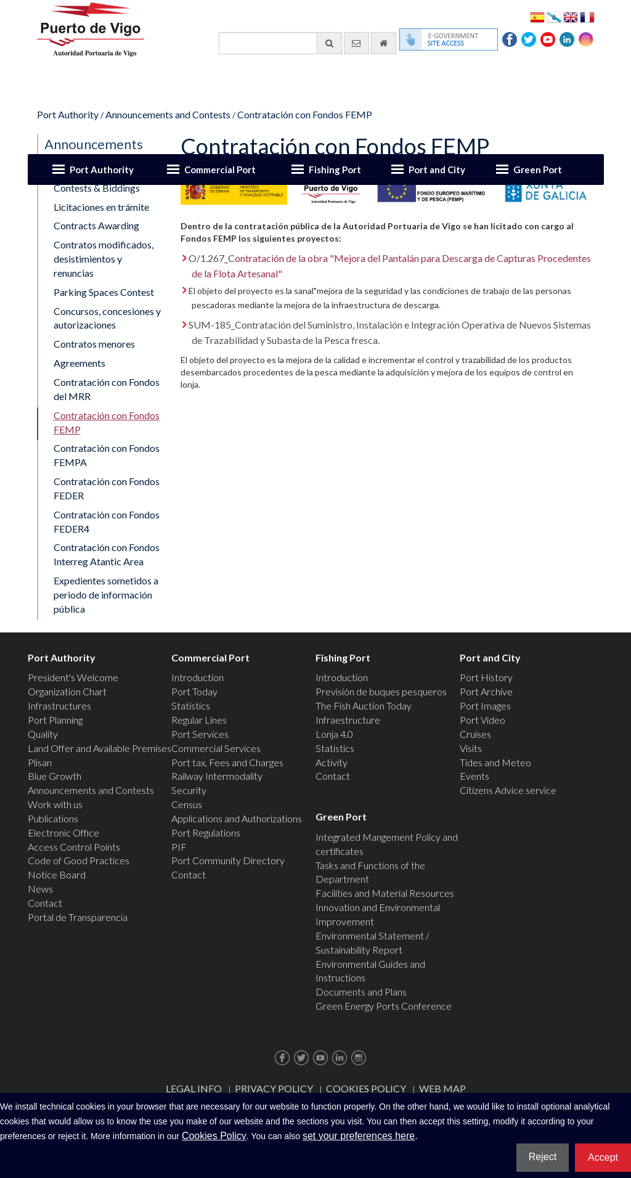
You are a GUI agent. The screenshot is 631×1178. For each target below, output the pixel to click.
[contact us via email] (356, 43)
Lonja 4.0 (334, 734)
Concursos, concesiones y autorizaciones (107, 318)
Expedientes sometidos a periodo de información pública (106, 595)
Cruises (475, 734)
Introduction (197, 677)
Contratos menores (94, 344)
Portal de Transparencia (78, 917)
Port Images (485, 705)
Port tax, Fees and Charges (227, 762)
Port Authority (102, 169)
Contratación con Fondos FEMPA (107, 455)
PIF (179, 847)
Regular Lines (199, 720)
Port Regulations (205, 832)
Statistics (190, 705)
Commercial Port (220, 169)
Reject (542, 1156)
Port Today (194, 691)
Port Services (200, 734)
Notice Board (57, 874)
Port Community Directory (228, 860)
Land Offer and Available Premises (99, 748)
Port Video (482, 720)
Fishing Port (335, 169)
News (40, 888)
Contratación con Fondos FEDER (107, 488)
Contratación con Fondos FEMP (304, 114)
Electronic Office (63, 832)
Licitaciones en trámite (101, 207)
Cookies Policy (366, 1088)
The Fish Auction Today (364, 705)
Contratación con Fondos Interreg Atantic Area (107, 554)
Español (537, 16)
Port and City (437, 169)
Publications (53, 818)
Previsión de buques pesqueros (381, 691)
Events (474, 776)
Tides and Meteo (495, 762)
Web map (442, 1088)
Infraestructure (348, 720)
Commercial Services (216, 748)
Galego (554, 16)
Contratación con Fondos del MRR (107, 389)
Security (188, 790)
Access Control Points (74, 847)
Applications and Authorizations (236, 818)
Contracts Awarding (96, 225)
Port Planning (55, 720)
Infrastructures (59, 705)
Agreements (79, 363)
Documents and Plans (361, 991)
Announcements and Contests (167, 114)
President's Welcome (73, 677)
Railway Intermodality (217, 776)
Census (186, 804)
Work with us (55, 804)
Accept (603, 1157)
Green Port (537, 169)
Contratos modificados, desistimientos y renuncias (103, 259)
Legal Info (194, 1088)
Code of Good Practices (78, 860)
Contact (45, 903)
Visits (471, 748)
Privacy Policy (274, 1088)
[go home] (383, 43)
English (570, 16)
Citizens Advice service (508, 790)
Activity (332, 762)
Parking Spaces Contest (104, 292)
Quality (43, 734)
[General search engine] (280, 43)
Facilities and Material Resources (385, 893)
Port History (486, 677)
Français (587, 16)
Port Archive (486, 691)
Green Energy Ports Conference (384, 1006)
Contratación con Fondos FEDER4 (107, 521)
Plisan (40, 762)
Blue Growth (54, 776)
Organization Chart (67, 691)
